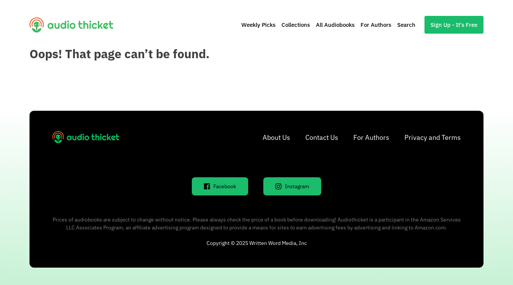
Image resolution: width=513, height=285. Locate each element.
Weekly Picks (258, 25)
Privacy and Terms (432, 137)
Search (406, 25)
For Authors (376, 25)
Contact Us (321, 137)
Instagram (292, 186)
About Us (276, 137)
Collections (295, 25)
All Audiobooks (335, 25)
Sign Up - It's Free (454, 24)
